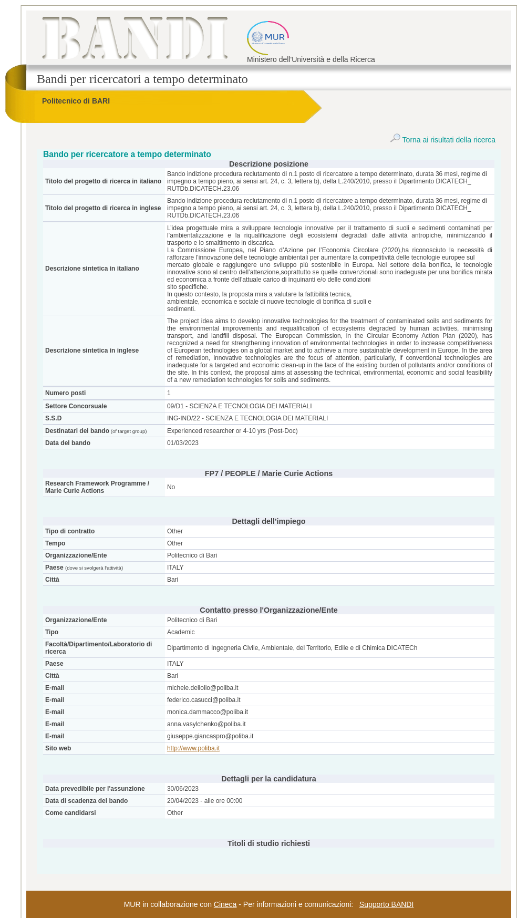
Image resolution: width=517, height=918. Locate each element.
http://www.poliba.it (193, 748)
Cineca (225, 904)
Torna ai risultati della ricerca (442, 140)
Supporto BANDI (386, 904)
